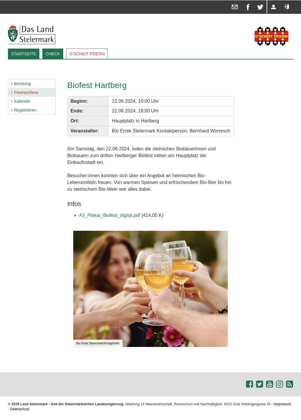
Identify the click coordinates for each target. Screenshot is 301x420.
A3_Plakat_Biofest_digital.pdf (109, 215)
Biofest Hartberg (97, 85)
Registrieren (268, 0)
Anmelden (281, 0)
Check (53, 54)
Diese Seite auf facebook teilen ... (243, 0)
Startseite (23, 54)
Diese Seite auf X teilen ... (256, 0)
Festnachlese (26, 92)
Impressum (282, 404)
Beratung (22, 83)
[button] (222, 236)
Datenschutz (19, 409)
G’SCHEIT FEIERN (87, 54)
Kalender (22, 101)
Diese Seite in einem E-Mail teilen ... (230, 0)
